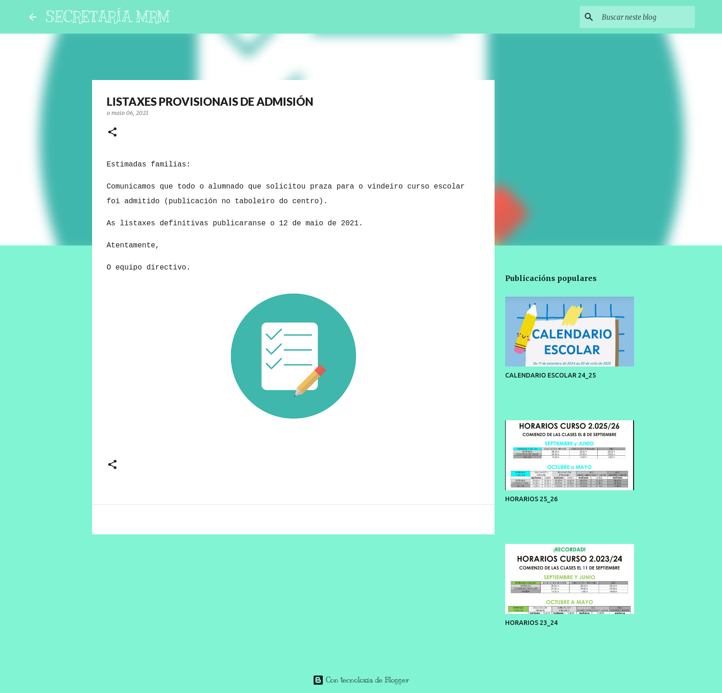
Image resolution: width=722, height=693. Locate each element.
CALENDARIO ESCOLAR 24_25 (550, 375)
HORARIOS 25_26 (531, 499)
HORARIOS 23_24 (531, 622)
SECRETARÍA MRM (108, 16)
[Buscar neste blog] (646, 17)
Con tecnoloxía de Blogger (361, 680)
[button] (112, 132)
